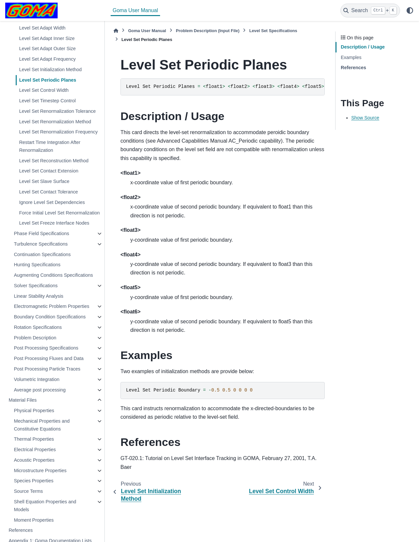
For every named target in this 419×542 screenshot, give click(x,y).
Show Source (365, 117)
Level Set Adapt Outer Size (47, 48)
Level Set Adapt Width (42, 27)
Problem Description (35, 337)
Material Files (23, 400)
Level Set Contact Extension (48, 170)
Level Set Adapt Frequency (47, 59)
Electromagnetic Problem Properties (51, 306)
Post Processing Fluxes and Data (48, 358)
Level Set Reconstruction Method (53, 160)
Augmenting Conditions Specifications (53, 275)
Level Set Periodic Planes (47, 80)
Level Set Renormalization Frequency (58, 131)
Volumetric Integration (36, 379)
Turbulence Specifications (40, 244)
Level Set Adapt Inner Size (47, 38)
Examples (351, 57)
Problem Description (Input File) (207, 30)
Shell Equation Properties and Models (45, 505)
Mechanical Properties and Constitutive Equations (41, 425)
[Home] (116, 30)
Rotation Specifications (38, 327)
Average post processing (39, 389)
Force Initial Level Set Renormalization (59, 212)
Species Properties (33, 480)
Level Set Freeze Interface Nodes (54, 223)
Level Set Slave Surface (44, 181)
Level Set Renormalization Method (55, 121)
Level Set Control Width (43, 90)
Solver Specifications (36, 285)
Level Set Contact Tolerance (48, 191)
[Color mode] (410, 10)
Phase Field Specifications (41, 233)
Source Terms (28, 491)
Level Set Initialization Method (50, 69)
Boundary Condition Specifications (49, 316)
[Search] (370, 10)
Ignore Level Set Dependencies (52, 202)
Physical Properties (34, 410)
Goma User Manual (135, 10)
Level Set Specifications (273, 30)
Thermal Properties (34, 439)
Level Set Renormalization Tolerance (57, 111)
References (21, 530)
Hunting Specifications (37, 264)
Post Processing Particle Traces (47, 368)
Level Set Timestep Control (47, 100)
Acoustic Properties (34, 460)
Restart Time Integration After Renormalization (49, 146)
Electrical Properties (35, 449)
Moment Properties (34, 520)
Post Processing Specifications (46, 348)
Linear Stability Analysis (38, 296)
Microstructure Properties (40, 470)
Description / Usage (363, 47)
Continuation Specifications (42, 254)
